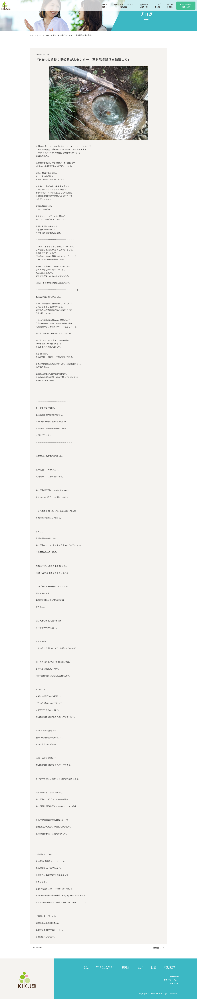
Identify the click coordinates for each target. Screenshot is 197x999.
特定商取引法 (173, 976)
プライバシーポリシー (170, 980)
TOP (32, 35)
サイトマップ (173, 984)
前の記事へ (40, 948)
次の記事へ (156, 948)
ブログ (40, 35)
